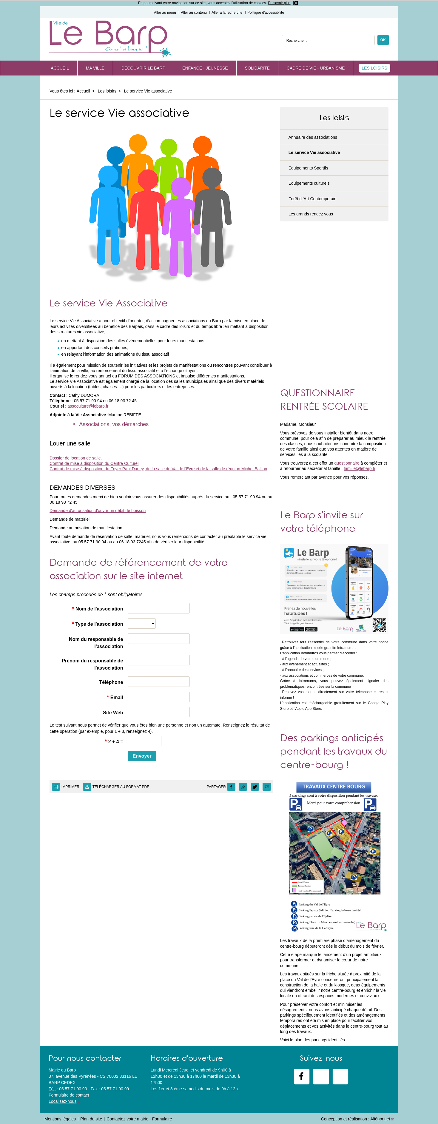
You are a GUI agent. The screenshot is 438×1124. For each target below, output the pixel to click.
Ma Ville (95, 68)
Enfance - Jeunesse (205, 68)
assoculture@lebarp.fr (87, 406)
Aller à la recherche (227, 12)
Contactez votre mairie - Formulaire (139, 1119)
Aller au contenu (194, 12)
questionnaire (347, 463)
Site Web (113, 712)
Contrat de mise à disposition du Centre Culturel (94, 463)
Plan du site (91, 1119)
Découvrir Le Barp (143, 68)
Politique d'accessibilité (265, 12)
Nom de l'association (97, 608)
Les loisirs (374, 68)
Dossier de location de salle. (76, 458)
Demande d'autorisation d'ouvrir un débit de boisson (98, 510)
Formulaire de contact (69, 1095)
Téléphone (111, 682)
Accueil (60, 68)
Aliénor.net (380, 1119)
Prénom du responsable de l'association (92, 664)
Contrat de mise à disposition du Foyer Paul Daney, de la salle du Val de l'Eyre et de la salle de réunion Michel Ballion (158, 468)
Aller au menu (165, 12)
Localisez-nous (62, 1101)
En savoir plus (279, 3)
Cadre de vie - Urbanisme (316, 68)
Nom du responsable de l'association (96, 643)
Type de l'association (97, 624)
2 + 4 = (114, 741)
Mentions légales (60, 1119)
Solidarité (257, 68)
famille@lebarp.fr (359, 468)
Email (115, 697)
